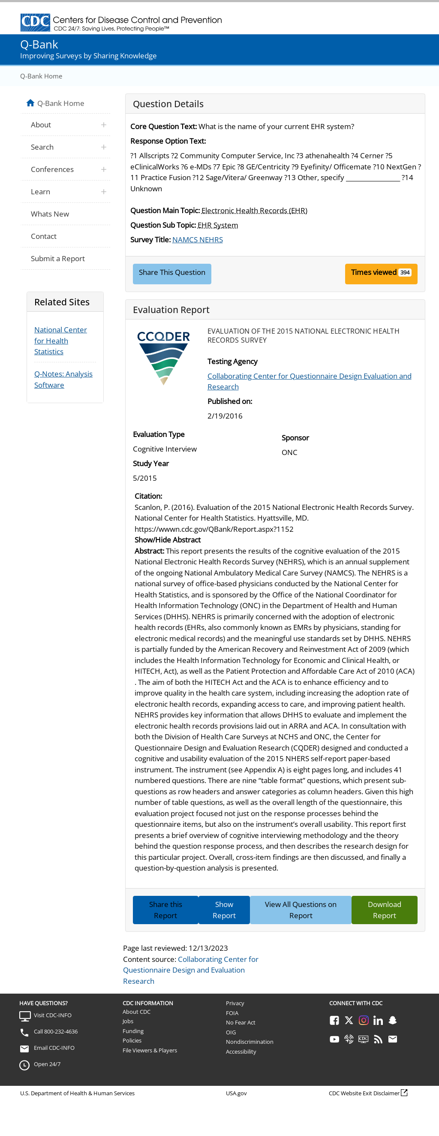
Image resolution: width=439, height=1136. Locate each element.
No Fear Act (241, 1022)
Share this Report (165, 909)
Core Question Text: (163, 126)
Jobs (128, 1021)
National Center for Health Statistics (60, 340)
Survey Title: (150, 239)
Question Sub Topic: (163, 225)
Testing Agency (232, 361)
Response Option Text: (168, 141)
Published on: (229, 401)
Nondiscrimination (250, 1042)
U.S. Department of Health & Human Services (77, 1093)
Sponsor (295, 438)
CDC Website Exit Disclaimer (364, 1093)
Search (42, 147)
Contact (44, 236)
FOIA (232, 1013)
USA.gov (236, 1093)
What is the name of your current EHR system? (276, 126)
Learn (40, 191)
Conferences (52, 169)
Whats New (50, 214)
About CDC (136, 1011)
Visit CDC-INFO (53, 1015)
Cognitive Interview (165, 449)
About (41, 125)
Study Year (151, 463)
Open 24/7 (47, 1064)
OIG (231, 1032)
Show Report (224, 909)
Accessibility (241, 1051)
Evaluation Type (159, 434)
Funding (133, 1031)
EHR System (218, 225)
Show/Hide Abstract (168, 540)
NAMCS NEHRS (197, 239)
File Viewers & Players (150, 1050)
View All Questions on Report (301, 909)
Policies (132, 1040)
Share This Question (172, 272)
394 (404, 272)
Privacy (235, 1003)
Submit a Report (58, 258)
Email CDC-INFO (54, 1048)
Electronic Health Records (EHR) (254, 210)
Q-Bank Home (41, 76)
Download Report (384, 909)
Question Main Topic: (165, 210)
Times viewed (374, 272)
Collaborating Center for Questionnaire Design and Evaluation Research (191, 970)
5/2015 (145, 478)
